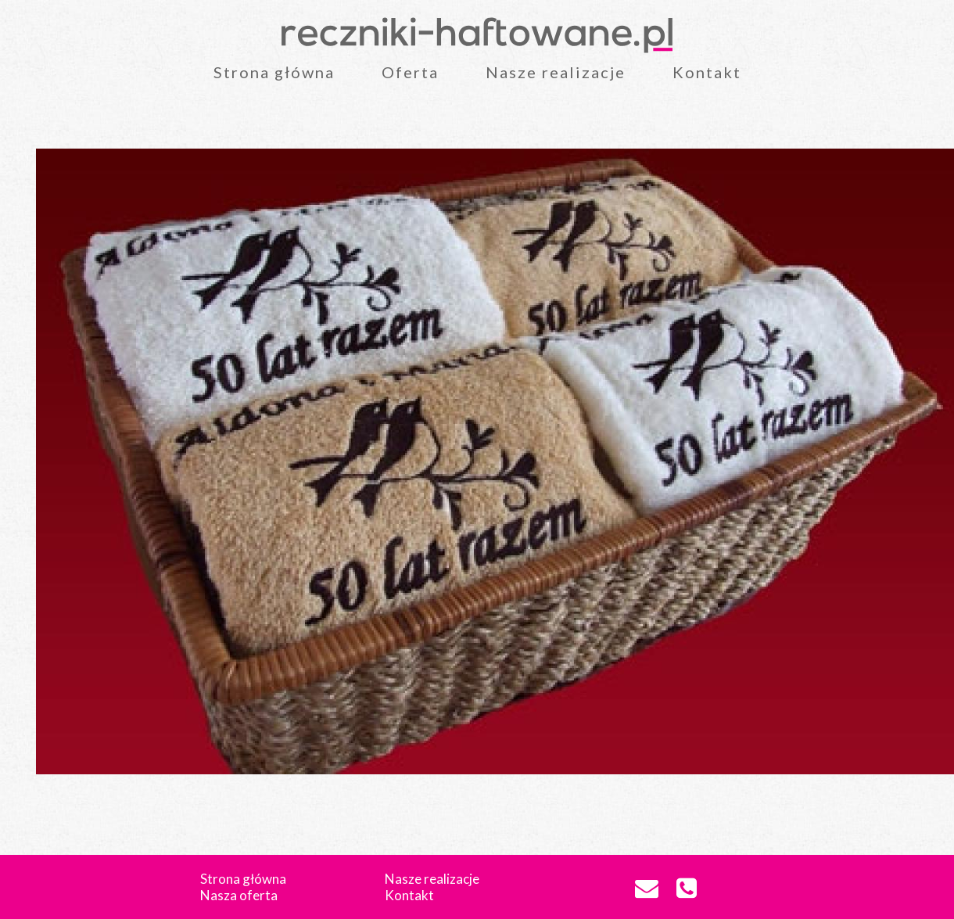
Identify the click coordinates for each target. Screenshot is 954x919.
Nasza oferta (239, 895)
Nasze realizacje (556, 72)
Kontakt (706, 72)
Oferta (410, 72)
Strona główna (274, 72)
